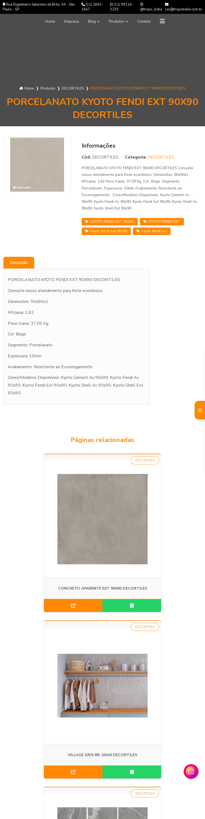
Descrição (19, 262)
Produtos (118, 21)
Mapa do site (19, 778)
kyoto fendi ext (151, 231)
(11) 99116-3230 (121, 7)
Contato (147, 21)
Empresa (69, 21)
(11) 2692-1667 (92, 7)
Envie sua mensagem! (99, 778)
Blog (91, 21)
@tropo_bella (151, 7)
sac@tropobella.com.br (183, 7)
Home (46, 21)
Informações (19, 770)
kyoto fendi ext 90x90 (106, 231)
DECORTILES (73, 88)
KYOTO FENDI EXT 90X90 (109, 221)
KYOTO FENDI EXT (161, 221)
